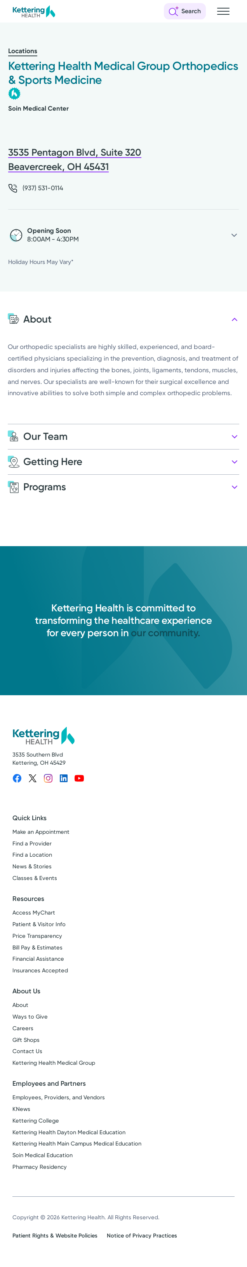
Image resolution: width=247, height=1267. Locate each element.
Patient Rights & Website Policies (54, 1235)
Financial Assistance (38, 958)
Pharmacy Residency (39, 1166)
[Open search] (185, 11)
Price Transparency (37, 935)
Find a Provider (32, 843)
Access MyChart (33, 912)
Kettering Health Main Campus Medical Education (76, 1143)
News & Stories (32, 866)
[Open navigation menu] (223, 11)
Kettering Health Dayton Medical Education (68, 1132)
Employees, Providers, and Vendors (58, 1097)
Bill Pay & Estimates (37, 947)
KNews (21, 1109)
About (20, 1004)
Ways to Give (30, 1016)
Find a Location (32, 854)
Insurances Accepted (40, 970)
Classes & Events (34, 878)
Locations (22, 51)
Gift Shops (26, 1039)
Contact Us (27, 1051)
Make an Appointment (41, 831)
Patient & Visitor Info (39, 924)
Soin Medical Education (42, 1155)
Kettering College (35, 1120)
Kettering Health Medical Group (53, 1062)
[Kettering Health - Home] (33, 11)
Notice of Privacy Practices (142, 1235)
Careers (22, 1028)
